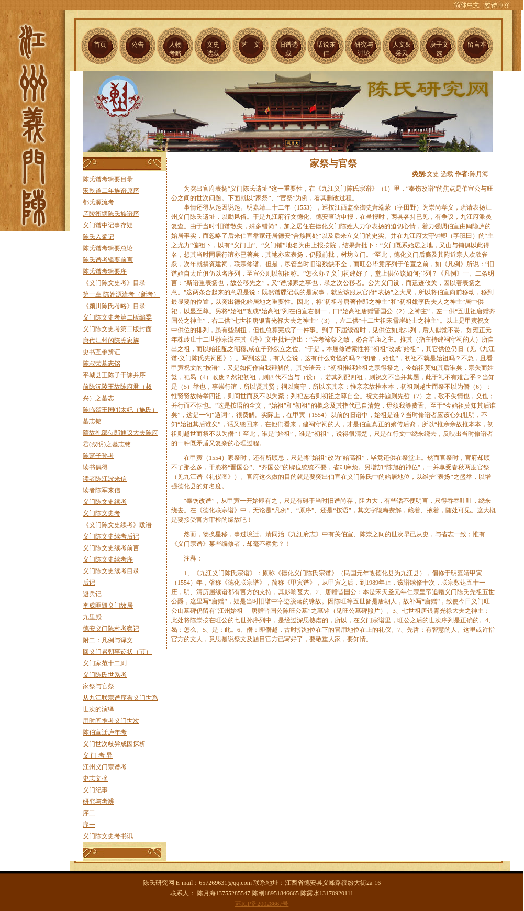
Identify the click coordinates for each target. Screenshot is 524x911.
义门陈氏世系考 (105, 674)
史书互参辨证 (101, 352)
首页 (100, 44)
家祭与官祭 (98, 686)
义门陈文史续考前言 (111, 548)
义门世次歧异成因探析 (114, 744)
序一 (89, 824)
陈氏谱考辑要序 (105, 271)
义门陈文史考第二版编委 (117, 317)
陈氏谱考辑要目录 (108, 179)
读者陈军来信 (101, 490)
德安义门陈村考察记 (111, 628)
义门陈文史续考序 (108, 559)
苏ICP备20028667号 (262, 903)
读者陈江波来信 (105, 478)
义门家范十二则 (105, 663)
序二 (89, 813)
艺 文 (250, 44)
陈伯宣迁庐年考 (105, 732)
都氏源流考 (98, 202)
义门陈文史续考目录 (111, 571)
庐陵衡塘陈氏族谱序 (111, 213)
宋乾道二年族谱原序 (111, 190)
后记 (89, 582)
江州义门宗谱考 (105, 767)
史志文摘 (95, 778)
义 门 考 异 (98, 755)
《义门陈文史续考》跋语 (117, 525)
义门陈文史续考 (105, 502)
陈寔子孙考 (98, 455)
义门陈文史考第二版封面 (117, 329)
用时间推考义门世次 (111, 721)
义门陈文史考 (101, 513)
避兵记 (92, 594)
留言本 (476, 44)
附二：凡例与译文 (108, 640)
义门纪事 (95, 790)
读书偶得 (95, 467)
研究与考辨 (98, 801)
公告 (137, 44)
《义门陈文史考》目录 (114, 283)
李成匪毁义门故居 (108, 605)
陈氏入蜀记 (98, 236)
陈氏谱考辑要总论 (108, 248)
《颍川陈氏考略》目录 (114, 306)
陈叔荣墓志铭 (101, 363)
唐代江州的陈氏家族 (111, 340)
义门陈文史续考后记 (111, 536)
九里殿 (92, 617)
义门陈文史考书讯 (108, 836)
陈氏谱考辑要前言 (108, 260)
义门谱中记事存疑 (108, 225)
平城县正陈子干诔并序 (114, 375)
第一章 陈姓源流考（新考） (121, 294)
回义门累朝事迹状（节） (117, 651)
